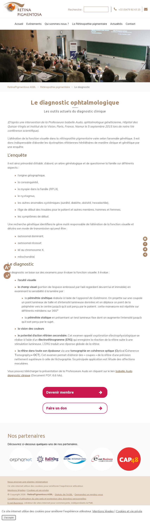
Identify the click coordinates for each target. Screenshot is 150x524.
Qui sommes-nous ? (57, 23)
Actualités (116, 23)
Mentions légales (17, 491)
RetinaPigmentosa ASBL (22, 87)
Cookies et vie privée (38, 491)
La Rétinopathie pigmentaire (89, 23)
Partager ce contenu (146, 254)
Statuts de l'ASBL (64, 495)
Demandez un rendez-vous (89, 495)
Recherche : (75, 9)
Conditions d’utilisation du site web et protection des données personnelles (47, 499)
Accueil (19, 23)
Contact (130, 23)
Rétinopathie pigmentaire (55, 87)
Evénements (34, 23)
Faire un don (76, 409)
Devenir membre (76, 392)
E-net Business (15, 503)
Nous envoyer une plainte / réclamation (28, 482)
